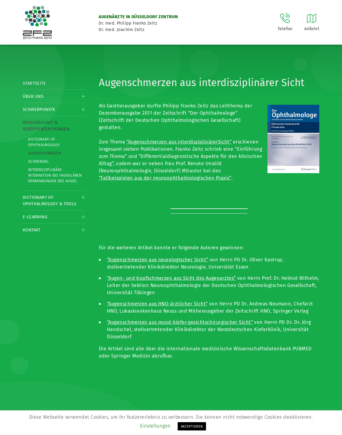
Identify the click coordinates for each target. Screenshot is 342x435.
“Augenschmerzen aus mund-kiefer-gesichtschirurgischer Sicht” (180, 322)
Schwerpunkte (39, 109)
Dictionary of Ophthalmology (44, 142)
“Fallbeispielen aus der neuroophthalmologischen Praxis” (165, 178)
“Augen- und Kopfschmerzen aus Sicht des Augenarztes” (171, 278)
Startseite (34, 83)
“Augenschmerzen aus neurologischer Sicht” (157, 260)
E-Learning (35, 216)
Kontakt (32, 229)
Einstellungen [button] (155, 426)
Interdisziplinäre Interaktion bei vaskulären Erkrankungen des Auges (55, 175)
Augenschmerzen (44, 153)
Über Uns (33, 96)
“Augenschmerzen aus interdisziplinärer (172, 142)
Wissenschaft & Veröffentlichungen (46, 125)
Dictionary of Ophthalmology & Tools (49, 200)
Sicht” (225, 142)
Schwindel (38, 161)
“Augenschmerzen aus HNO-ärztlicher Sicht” (157, 304)
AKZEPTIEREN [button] (192, 426)
